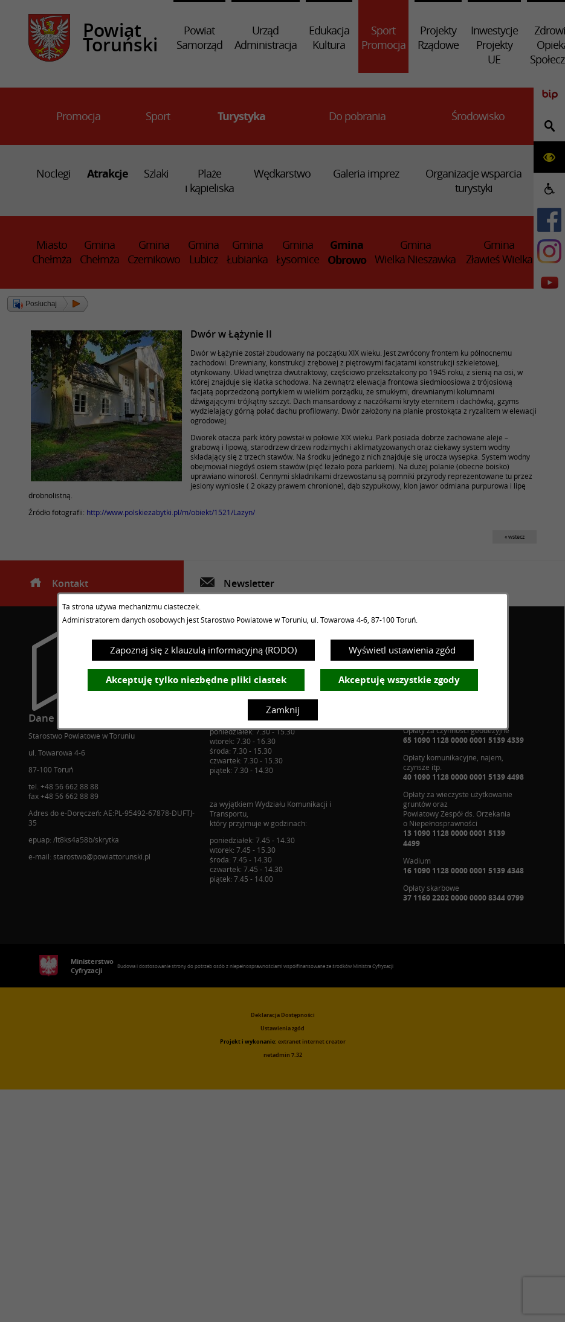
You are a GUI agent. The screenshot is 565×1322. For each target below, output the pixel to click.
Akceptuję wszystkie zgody (399, 679)
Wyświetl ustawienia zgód (402, 650)
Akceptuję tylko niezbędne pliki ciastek (196, 679)
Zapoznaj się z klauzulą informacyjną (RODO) (203, 650)
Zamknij (283, 710)
